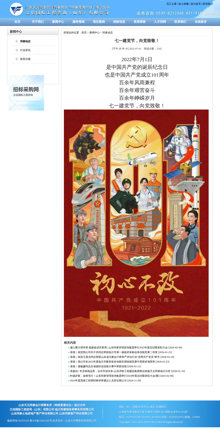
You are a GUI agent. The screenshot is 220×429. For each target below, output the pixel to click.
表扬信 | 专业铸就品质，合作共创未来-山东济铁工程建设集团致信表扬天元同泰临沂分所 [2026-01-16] (127, 371)
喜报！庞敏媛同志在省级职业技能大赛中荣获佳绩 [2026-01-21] (105, 366)
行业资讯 (25, 50)
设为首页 (196, 3)
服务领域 (78, 21)
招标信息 (119, 21)
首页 (17, 21)
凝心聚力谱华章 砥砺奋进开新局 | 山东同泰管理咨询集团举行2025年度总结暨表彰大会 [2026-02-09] (126, 347)
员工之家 (171, 3)
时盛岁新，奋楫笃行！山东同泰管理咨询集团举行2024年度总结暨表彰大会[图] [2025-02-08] (122, 375)
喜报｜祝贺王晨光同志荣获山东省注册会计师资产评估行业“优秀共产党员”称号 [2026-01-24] (122, 356)
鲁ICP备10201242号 (41, 420)
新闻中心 (58, 21)
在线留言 (201, 21)
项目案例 (99, 21)
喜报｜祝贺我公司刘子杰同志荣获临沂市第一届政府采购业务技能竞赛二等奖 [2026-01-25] (121, 352)
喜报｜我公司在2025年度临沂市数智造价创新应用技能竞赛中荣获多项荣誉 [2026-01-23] (119, 361)
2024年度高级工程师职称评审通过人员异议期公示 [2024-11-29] (105, 380)
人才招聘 (160, 21)
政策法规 (25, 58)
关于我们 (38, 21)
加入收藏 (183, 3)
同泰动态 (107, 32)
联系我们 (208, 3)
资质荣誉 (140, 21)
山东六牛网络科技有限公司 (80, 420)
